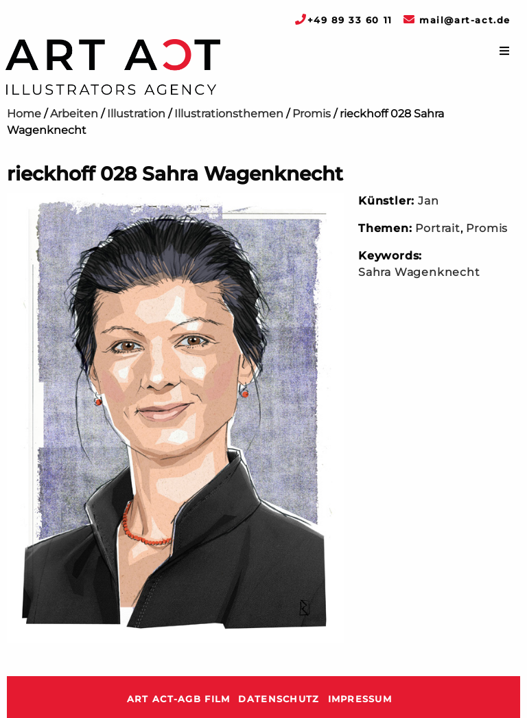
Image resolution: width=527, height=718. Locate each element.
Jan (428, 200)
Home (24, 113)
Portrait (437, 228)
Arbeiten (74, 113)
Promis (311, 113)
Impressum (360, 699)
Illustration (136, 113)
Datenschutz (278, 699)
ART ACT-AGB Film (178, 699)
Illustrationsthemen (228, 113)
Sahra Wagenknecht (419, 272)
